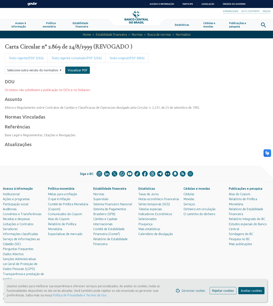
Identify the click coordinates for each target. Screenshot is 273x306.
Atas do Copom (58, 219)
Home (87, 34)
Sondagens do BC (241, 234)
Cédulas (189, 194)
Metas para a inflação (62, 194)
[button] (18, 25)
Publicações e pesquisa (245, 188)
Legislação (208, 4)
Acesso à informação (18, 188)
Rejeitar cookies (223, 290)
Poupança (145, 224)
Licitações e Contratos (18, 224)
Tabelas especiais (150, 209)
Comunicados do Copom (65, 214)
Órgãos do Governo (234, 4)
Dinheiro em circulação (200, 209)
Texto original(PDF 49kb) (126, 58)
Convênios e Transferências (22, 214)
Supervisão (100, 199)
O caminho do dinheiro (199, 214)
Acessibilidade (230, 11)
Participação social (15, 204)
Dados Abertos (13, 254)
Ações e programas (16, 199)
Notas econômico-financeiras (158, 199)
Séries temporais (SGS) (154, 204)
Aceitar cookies (251, 290)
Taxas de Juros (148, 194)
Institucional (11, 194)
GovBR (32, 4)
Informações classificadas (20, 234)
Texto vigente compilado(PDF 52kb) (76, 58)
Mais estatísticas (149, 229)
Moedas (189, 199)
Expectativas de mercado (65, 234)
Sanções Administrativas (19, 259)
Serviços (189, 204)
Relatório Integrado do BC (247, 219)
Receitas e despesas (16, 219)
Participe (188, 4)
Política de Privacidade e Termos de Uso (79, 295)
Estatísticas (146, 188)
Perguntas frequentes (18, 249)
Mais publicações (240, 244)
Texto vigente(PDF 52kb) (26, 58)
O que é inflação (59, 199)
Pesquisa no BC (239, 239)
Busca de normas (159, 34)
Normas (137, 34)
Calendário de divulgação (155, 234)
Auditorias (10, 209)
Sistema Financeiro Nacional (112, 204)
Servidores (10, 229)
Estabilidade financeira (111, 34)
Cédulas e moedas (197, 188)
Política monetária (61, 188)
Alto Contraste (250, 11)
